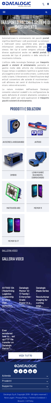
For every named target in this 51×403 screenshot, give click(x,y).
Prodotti (6, 380)
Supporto (7, 386)
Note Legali (9, 397)
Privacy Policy (21, 397)
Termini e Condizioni (37, 397)
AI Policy (29, 401)
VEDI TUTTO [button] (25, 355)
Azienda (6, 375)
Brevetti (21, 401)
